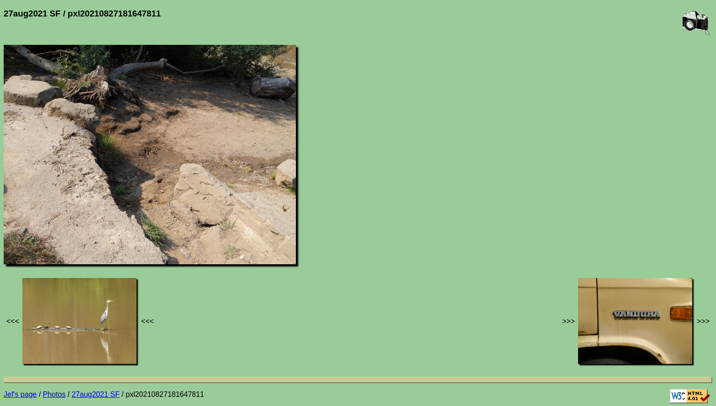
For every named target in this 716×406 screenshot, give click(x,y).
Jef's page (20, 394)
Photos (54, 394)
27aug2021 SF (96, 394)
